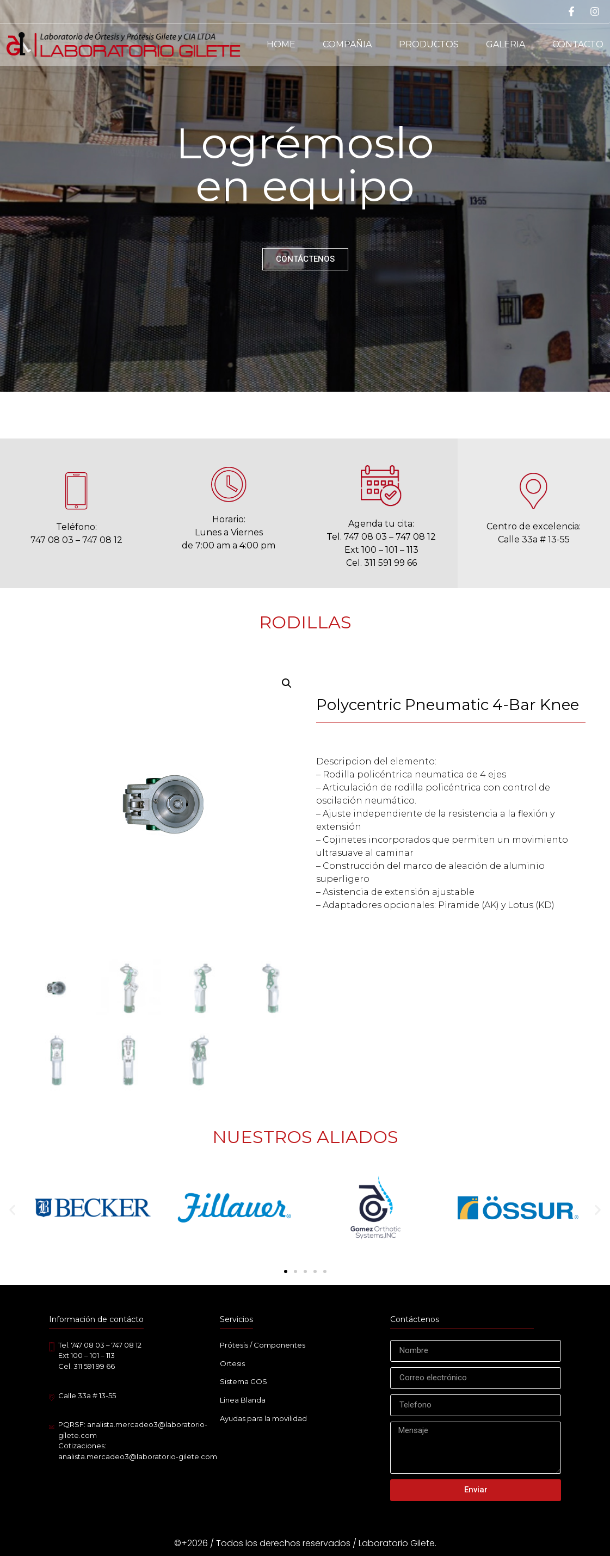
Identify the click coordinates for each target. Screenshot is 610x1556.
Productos (429, 44)
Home (281, 44)
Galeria (505, 44)
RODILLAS (305, 622)
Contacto (577, 44)
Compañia (347, 44)
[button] (12, 1210)
